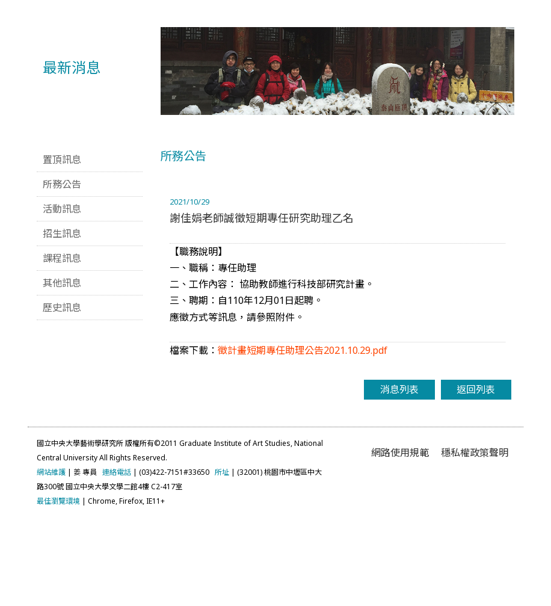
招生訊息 (62, 316)
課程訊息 (62, 340)
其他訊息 (62, 365)
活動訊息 (62, 291)
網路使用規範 (400, 535)
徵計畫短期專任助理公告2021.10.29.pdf (302, 432)
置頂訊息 (62, 242)
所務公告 (62, 266)
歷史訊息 (62, 390)
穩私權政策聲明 (474, 535)
